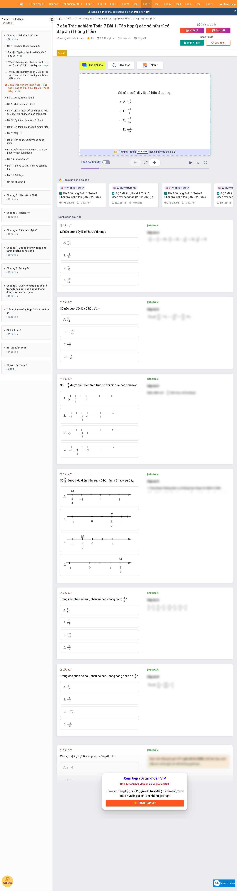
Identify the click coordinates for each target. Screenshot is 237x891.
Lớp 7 (59, 18)
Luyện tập (121, 65)
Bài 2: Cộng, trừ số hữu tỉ (20, 97)
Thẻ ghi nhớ (92, 65)
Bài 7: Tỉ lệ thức (15, 133)
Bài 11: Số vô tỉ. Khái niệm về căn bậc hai (27, 167)
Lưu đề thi (218, 42)
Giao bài (218, 30)
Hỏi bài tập (7, 880)
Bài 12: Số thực (15, 175)
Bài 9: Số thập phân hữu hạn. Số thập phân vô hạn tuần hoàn (27, 151)
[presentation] (129, 102)
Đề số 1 (62, 53)
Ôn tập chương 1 (16, 182)
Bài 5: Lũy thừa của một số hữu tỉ (25, 120)
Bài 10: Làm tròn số (17, 159)
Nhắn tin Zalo (224, 883)
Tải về (192, 42)
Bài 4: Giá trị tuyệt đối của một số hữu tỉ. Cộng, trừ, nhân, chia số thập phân (27, 112)
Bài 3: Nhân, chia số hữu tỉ (21, 104)
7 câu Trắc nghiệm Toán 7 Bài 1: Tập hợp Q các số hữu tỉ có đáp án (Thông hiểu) (115, 18)
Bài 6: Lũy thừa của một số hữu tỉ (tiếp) (28, 126)
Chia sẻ (192, 30)
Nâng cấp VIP (145, 803)
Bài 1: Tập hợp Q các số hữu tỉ (23, 46)
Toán (68, 18)
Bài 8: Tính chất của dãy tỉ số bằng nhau (25, 141)
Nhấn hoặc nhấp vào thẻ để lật (145, 152)
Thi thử (149, 65)
